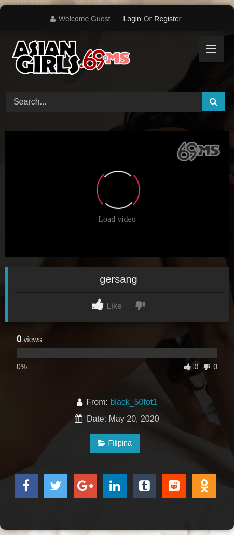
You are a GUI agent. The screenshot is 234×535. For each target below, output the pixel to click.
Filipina (115, 443)
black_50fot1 (133, 402)
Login (132, 19)
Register (167, 19)
